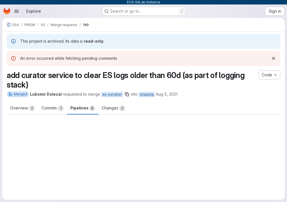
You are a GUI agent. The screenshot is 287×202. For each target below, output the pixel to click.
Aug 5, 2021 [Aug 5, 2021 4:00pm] (166, 94)
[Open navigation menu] (16, 11)
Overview (22, 108)
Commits (52, 108)
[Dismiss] (273, 58)
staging (147, 94)
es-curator (112, 94)
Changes (113, 108)
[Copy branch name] (127, 94)
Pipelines (82, 108)
